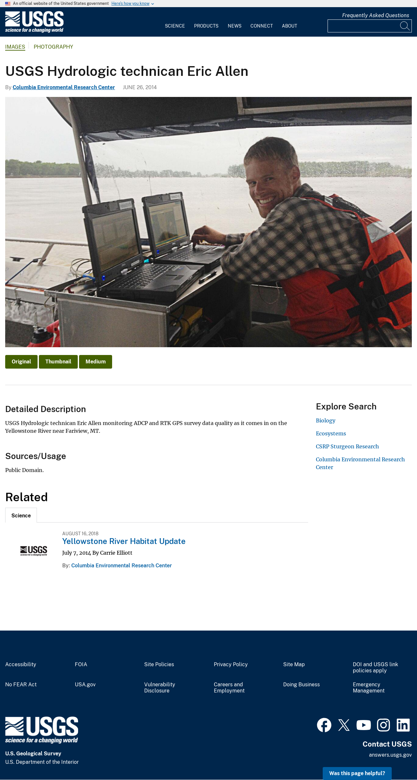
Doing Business (301, 685)
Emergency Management (369, 688)
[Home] (34, 31)
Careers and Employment (229, 688)
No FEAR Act (21, 685)
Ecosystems (331, 433)
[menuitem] (175, 22)
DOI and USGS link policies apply (375, 668)
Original (21, 362)
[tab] (21, 515)
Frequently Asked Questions (375, 15)
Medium (96, 362)
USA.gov (85, 685)
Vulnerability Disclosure (159, 688)
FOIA (81, 665)
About (289, 26)
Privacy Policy (231, 665)
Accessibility (20, 665)
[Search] (405, 25)
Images (15, 47)
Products (206, 26)
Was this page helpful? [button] (357, 773)
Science (175, 26)
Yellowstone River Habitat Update (124, 541)
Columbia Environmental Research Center (64, 87)
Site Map (294, 665)
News (234, 26)
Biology (325, 420)
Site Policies (159, 665)
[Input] (370, 25)
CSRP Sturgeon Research (347, 446)
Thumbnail (58, 362)
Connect (261, 26)
